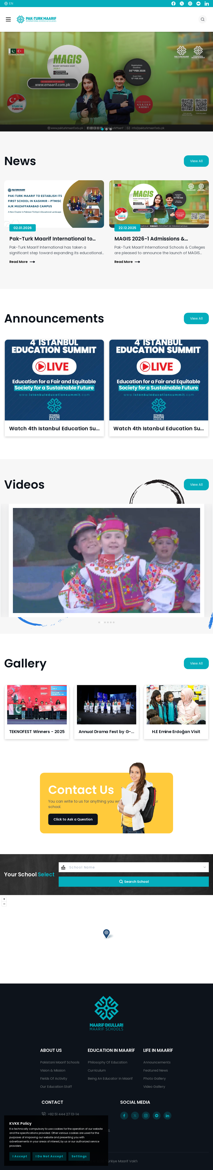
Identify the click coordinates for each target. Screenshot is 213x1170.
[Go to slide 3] (105, 622)
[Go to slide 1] (99, 622)
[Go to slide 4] (108, 622)
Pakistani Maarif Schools (59, 1062)
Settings (79, 1156)
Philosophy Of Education (107, 1062)
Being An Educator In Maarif (110, 1078)
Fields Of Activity (53, 1078)
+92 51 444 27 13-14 (60, 1114)
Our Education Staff (56, 1086)
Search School (134, 881)
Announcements (157, 1062)
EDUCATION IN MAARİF (111, 1050)
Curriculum (97, 1070)
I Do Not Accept (49, 1156)
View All (196, 161)
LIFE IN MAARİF (158, 1050)
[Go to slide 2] (102, 622)
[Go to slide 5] (111, 622)
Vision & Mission (52, 1070)
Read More (22, 262)
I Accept (19, 1156)
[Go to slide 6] (114, 622)
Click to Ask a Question (73, 819)
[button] (102, 129)
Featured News (155, 1070)
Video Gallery (154, 1086)
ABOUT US (51, 1050)
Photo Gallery (154, 1078)
